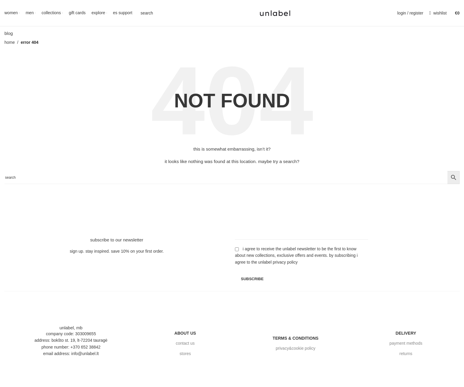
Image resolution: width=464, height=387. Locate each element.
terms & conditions (295, 338)
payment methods (405, 343)
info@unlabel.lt (85, 353)
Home (9, 42)
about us (185, 333)
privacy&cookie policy (295, 348)
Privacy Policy (285, 262)
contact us (185, 343)
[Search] (145, 13)
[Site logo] (275, 12)
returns (406, 353)
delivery (406, 333)
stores (185, 353)
